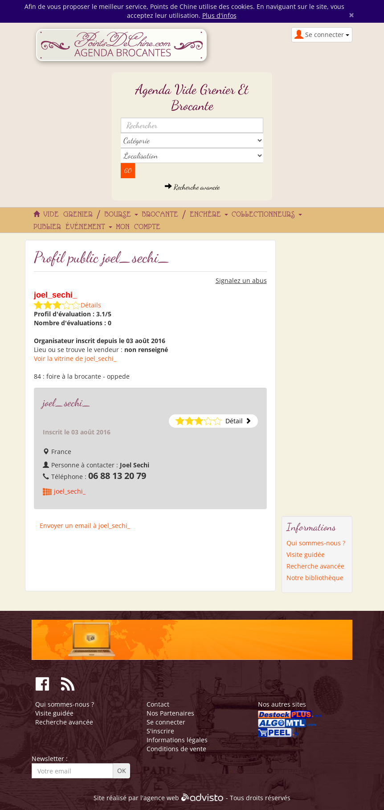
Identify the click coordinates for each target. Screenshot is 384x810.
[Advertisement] (317, 373)
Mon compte (138, 227)
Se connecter (166, 722)
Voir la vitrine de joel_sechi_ (75, 358)
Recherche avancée (192, 187)
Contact (158, 704)
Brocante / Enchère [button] (185, 214)
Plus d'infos (219, 15)
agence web (161, 798)
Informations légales (177, 740)
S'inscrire (160, 731)
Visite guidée (305, 554)
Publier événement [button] (72, 227)
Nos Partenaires (170, 713)
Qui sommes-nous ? (315, 543)
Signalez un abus (241, 280)
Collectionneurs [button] (267, 214)
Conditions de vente (176, 749)
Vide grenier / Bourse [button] (90, 214)
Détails (91, 305)
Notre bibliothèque (314, 577)
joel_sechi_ (70, 491)
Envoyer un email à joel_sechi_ (85, 525)
